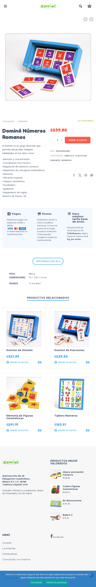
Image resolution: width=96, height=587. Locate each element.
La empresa (8, 548)
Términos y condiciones (24, 490)
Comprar (7, 543)
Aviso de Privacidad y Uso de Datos (22, 492)
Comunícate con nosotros (16, 559)
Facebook (56, 536)
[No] (92, 578)
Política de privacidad (56, 582)
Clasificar (8, 121)
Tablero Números (66, 415)
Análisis (69, 155)
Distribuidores (9, 554)
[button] (5, 6)
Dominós (23, 121)
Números (66, 160)
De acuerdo (36, 582)
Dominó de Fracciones (69, 350)
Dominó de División (19, 350)
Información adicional (47, 261)
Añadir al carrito (78, 139)
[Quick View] (40, 362)
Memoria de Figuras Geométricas (19, 417)
